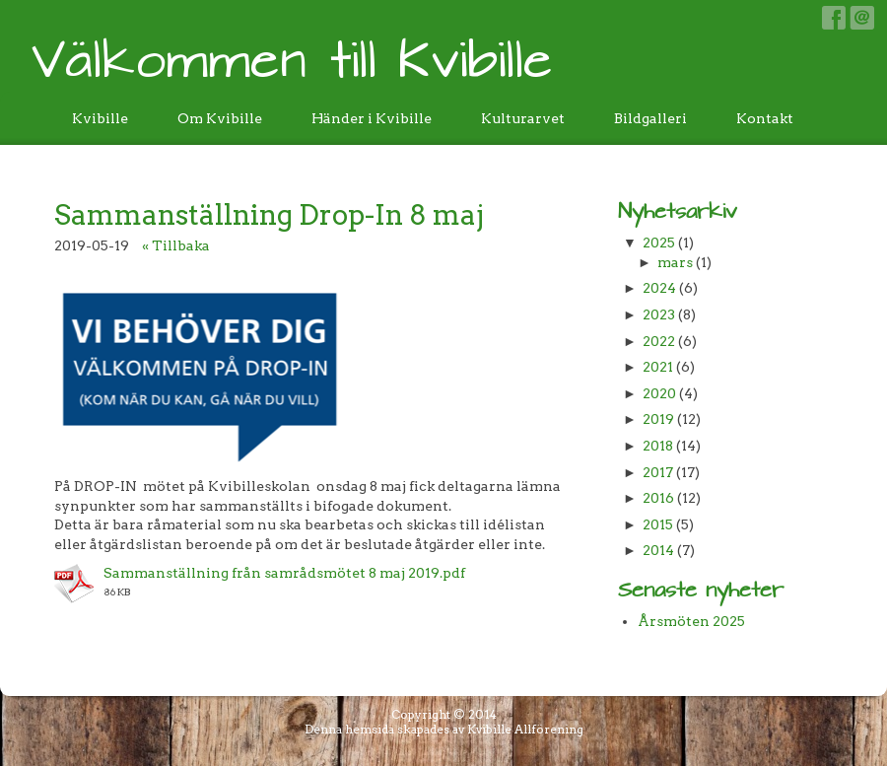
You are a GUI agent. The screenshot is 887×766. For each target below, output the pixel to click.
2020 (659, 393)
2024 (659, 288)
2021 (658, 367)
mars (675, 262)
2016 (658, 498)
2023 (659, 314)
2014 (658, 550)
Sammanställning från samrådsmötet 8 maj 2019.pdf (284, 573)
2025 (659, 242)
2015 (658, 524)
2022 (659, 341)
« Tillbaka (176, 245)
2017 (658, 472)
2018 (658, 445)
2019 (658, 419)
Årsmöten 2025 (691, 621)
